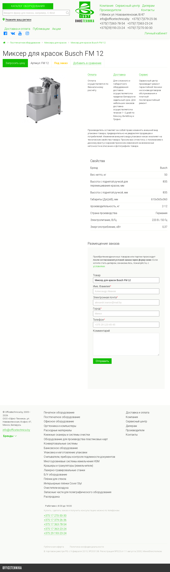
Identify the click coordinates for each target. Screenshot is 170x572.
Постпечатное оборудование (25, 42)
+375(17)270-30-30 (140, 27)
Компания (106, 5)
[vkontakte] (13, 33)
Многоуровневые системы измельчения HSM (71, 461)
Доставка (119, 74)
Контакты (147, 10)
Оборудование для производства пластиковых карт (76, 439)
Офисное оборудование (59, 421)
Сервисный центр (127, 5)
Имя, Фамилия (102, 286)
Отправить (102, 361)
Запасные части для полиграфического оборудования (77, 492)
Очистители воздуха (56, 487)
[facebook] (5, 33)
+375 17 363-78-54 (55, 524)
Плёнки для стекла (55, 478)
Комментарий (101, 330)
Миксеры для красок (55, 42)
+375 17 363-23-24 (55, 528)
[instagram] (27, 33)
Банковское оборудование (61, 448)
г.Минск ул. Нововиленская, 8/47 (122, 14)
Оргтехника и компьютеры (60, 426)
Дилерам (148, 5)
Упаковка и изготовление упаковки (65, 452)
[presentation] (118, 377)
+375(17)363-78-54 (112, 23)
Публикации (41, 29)
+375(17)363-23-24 (140, 23)
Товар (97, 275)
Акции (56, 29)
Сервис (143, 74)
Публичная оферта (54, 546)
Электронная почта (105, 297)
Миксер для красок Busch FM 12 (88, 42)
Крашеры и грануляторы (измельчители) (68, 465)
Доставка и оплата (17, 29)
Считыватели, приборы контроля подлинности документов (79, 456)
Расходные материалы (58, 430)
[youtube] (20, 33)
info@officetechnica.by (114, 19)
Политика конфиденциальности (87, 546)
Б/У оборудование (55, 474)
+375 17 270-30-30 (55, 515)
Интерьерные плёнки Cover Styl (63, 483)
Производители (110, 10)
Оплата (92, 74)
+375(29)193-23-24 (112, 27)
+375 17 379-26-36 (55, 520)
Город (97, 308)
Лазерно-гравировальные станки (64, 470)
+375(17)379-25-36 (144, 19)
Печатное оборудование (59, 412)
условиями (99, 266)
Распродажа (52, 496)
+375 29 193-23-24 (55, 533)
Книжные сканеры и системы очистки (67, 434)
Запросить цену (15, 63)
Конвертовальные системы (60, 443)
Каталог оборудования (28, 6)
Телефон (99, 319)
